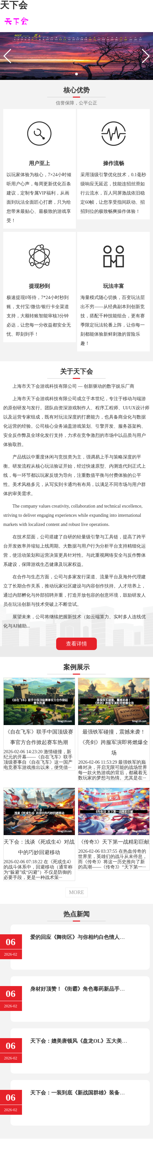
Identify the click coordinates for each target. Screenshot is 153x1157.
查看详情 (76, 643)
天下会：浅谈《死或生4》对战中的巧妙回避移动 (39, 847)
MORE (76, 892)
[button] (76, 74)
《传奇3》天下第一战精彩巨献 (113, 842)
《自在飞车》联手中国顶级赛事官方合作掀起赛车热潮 (39, 737)
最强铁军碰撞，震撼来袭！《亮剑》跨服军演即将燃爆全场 (114, 742)
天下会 (14, 5)
